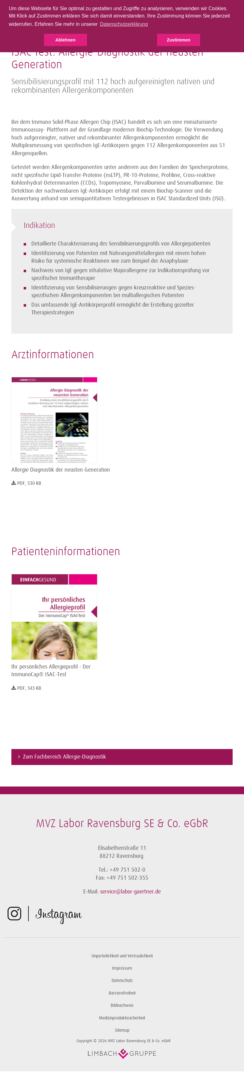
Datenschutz (122, 980)
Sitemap (122, 1030)
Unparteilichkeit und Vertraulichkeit (122, 956)
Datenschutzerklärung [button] (124, 24)
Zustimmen (179, 39)
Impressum (122, 968)
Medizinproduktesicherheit (122, 1018)
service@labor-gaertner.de (130, 892)
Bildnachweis (122, 1005)
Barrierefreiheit (122, 993)
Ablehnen (65, 39)
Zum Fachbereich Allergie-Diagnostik (64, 757)
